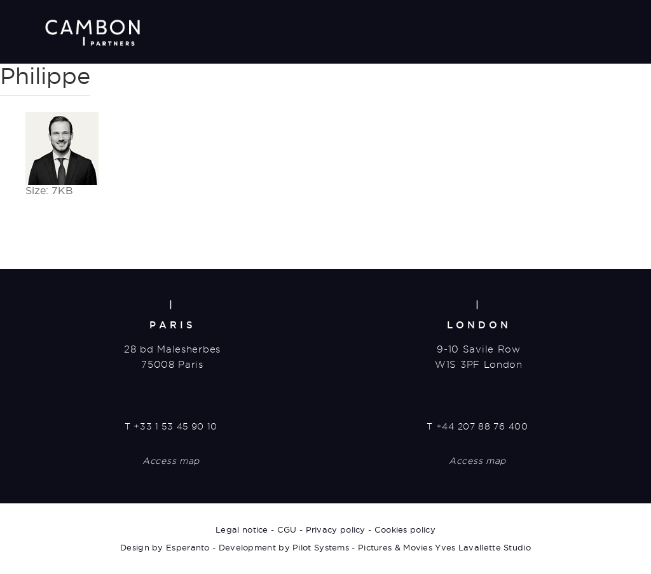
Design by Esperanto (165, 547)
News (549, 20)
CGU (287, 529)
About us (226, 20)
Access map (171, 460)
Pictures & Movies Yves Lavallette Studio (444, 547)
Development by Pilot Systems (284, 547)
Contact (382, 44)
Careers (456, 20)
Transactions (343, 20)
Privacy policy (336, 529)
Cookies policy (404, 529)
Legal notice (242, 529)
